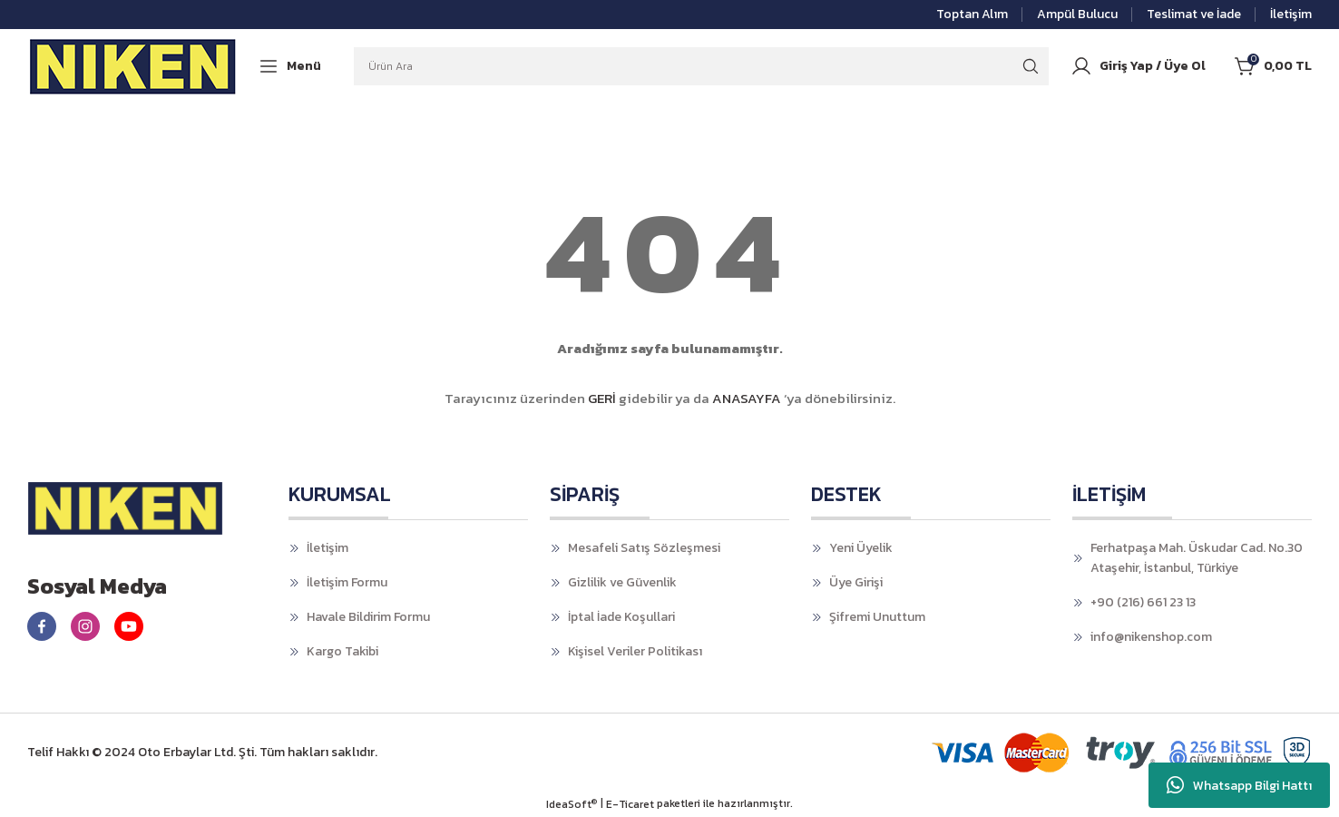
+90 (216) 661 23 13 (1143, 602)
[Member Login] (1138, 66)
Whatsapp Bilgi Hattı (1239, 785)
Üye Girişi (856, 582)
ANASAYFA (746, 398)
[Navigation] (289, 65)
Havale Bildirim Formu (368, 616)
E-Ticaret (630, 804)
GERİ (602, 398)
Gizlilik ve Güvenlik (622, 582)
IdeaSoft (571, 804)
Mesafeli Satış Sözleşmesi (644, 547)
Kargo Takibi (342, 651)
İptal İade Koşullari (621, 616)
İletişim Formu (347, 582)
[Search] (701, 66)
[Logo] (133, 66)
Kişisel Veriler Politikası (635, 651)
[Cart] (1273, 66)
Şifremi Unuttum (877, 616)
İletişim (327, 547)
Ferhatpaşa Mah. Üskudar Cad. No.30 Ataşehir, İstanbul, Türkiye (1196, 557)
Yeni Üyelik (861, 547)
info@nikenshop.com (1151, 636)
